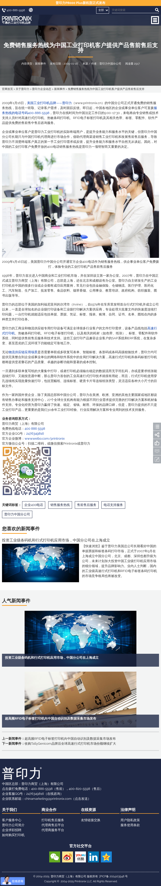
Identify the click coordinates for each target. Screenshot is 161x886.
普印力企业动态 (41, 89)
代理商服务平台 (52, 830)
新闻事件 (59, 89)
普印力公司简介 (13, 825)
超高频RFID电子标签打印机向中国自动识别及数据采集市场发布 (70, 738)
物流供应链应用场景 (23, 352)
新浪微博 (67, 856)
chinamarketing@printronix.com (48, 799)
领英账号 (93, 856)
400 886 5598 (35, 428)
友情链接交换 (90, 820)
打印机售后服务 (52, 820)
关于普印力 (22, 89)
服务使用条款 (130, 825)
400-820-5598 (79, 789)
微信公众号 (54, 856)
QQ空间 (106, 856)
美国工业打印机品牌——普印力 (49, 103)
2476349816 (35, 433)
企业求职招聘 (11, 830)
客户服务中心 (11, 820)
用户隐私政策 (130, 820)
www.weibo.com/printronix (45, 438)
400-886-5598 (42, 789)
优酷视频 (80, 856)
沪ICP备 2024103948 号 (113, 876)
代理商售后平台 (52, 825)
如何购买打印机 (13, 835)
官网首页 (7, 89)
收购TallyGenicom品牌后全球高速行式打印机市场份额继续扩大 (70, 743)
